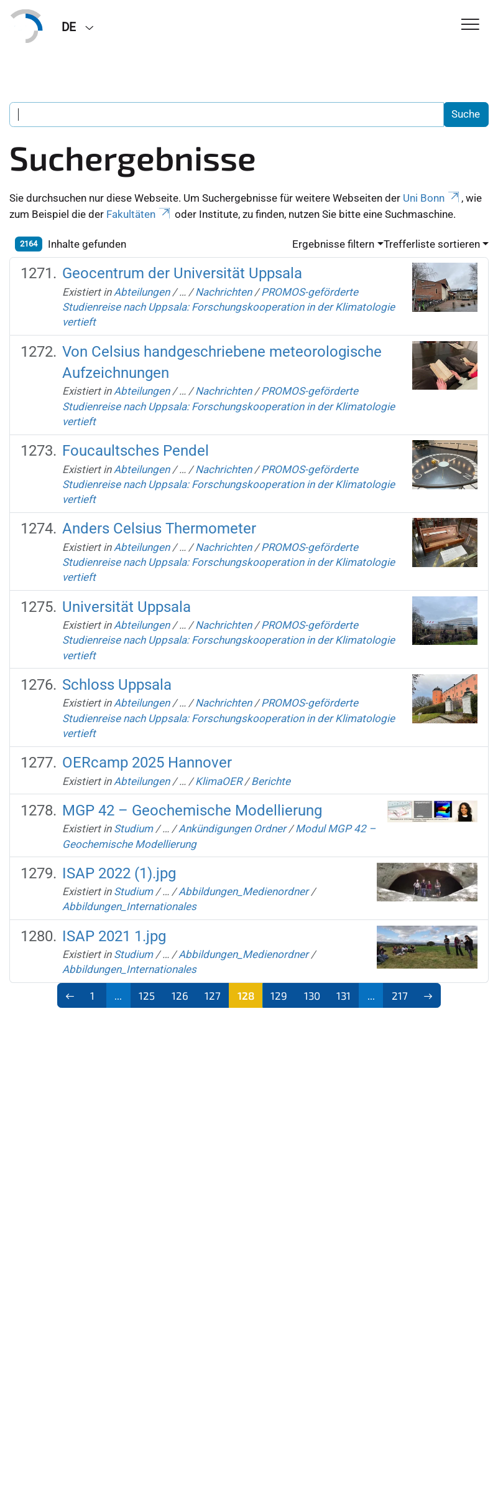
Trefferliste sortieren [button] (432, 244)
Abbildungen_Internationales (129, 906)
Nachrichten (223, 292)
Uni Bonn (432, 198)
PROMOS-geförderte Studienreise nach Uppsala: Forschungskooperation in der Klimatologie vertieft (228, 307)
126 (180, 995)
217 (400, 995)
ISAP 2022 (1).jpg (119, 873)
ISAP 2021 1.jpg (114, 936)
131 (343, 995)
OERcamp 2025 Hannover (147, 762)
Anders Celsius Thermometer (159, 528)
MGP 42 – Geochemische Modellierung (192, 810)
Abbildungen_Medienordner (243, 891)
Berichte (270, 781)
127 (213, 995)
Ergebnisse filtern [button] (333, 244)
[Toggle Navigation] (470, 25)
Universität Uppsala (126, 607)
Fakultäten (139, 214)
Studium (133, 828)
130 (312, 995)
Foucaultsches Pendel (135, 450)
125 (147, 995)
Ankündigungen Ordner (232, 828)
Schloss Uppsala (117, 684)
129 (278, 995)
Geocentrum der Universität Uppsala (182, 273)
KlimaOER (218, 781)
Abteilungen (142, 292)
